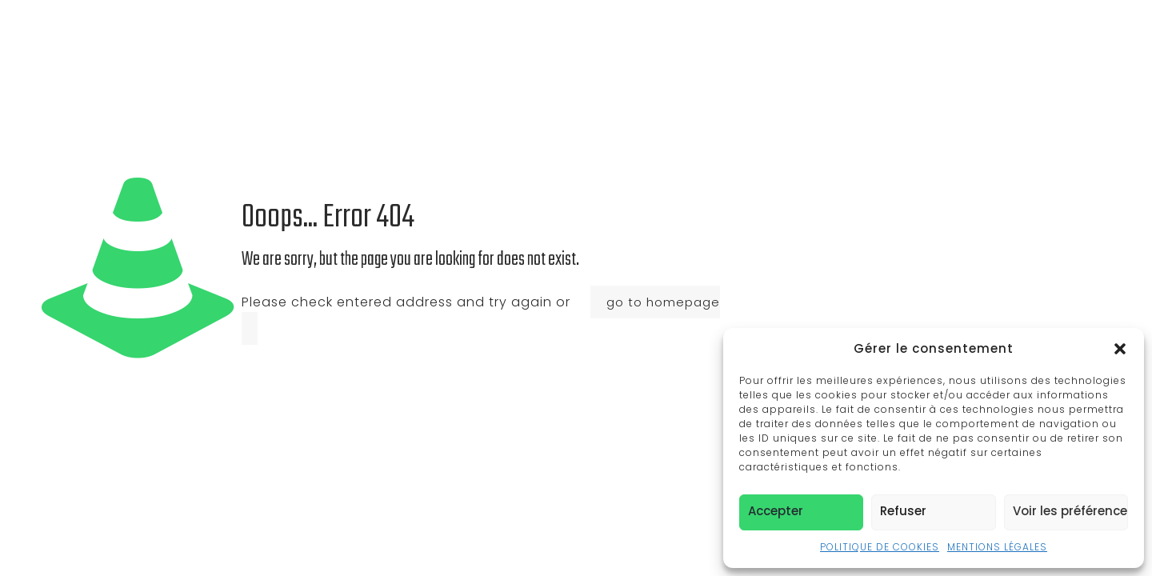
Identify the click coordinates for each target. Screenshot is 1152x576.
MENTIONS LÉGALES (997, 547)
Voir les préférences (1070, 510)
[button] (1120, 349)
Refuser (903, 510)
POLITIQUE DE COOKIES (879, 547)
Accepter (775, 510)
